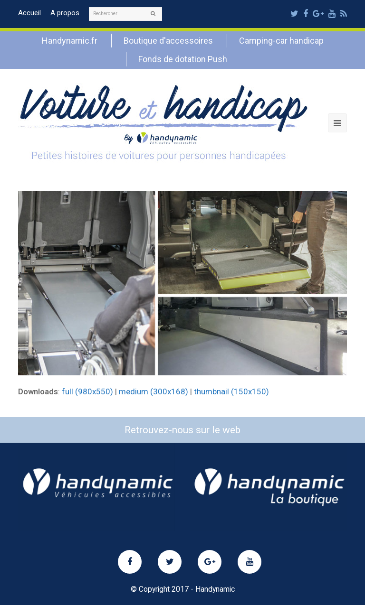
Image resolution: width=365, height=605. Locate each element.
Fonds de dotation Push (182, 59)
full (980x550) (87, 391)
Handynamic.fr (69, 41)
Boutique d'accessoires (168, 41)
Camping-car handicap (281, 41)
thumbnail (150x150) (231, 391)
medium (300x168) (153, 391)
